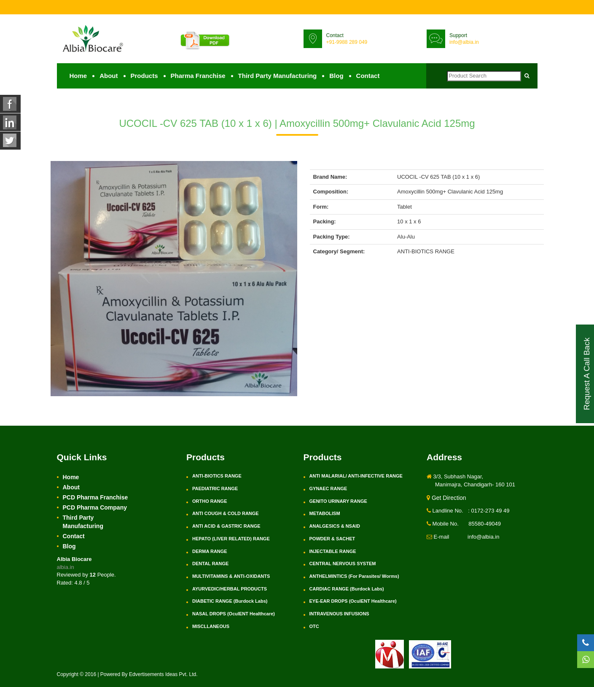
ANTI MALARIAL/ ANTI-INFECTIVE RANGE (356, 476)
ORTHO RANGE (209, 501)
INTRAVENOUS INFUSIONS (339, 614)
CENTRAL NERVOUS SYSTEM (342, 563)
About (108, 76)
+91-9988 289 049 (347, 42)
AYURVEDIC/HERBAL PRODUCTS (229, 589)
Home (78, 76)
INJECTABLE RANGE (332, 551)
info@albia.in (464, 42)
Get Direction (446, 498)
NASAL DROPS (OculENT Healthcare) (233, 614)
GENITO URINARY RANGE (338, 501)
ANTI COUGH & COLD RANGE (225, 513)
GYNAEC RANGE (328, 488)
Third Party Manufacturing (277, 76)
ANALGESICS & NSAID (334, 526)
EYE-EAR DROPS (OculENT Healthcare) (353, 601)
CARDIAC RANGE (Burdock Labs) (346, 589)
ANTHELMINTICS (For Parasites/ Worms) (354, 576)
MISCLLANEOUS (210, 626)
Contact (368, 76)
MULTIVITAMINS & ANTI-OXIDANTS (231, 576)
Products (144, 76)
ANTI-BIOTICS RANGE (217, 476)
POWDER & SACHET (332, 539)
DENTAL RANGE (210, 563)
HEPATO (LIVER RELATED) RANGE (231, 539)
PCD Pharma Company (95, 508)
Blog (336, 76)
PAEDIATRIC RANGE (215, 488)
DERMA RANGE (209, 551)
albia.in (65, 567)
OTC (314, 626)
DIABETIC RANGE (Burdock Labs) (229, 601)
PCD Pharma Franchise (95, 497)
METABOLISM (324, 513)
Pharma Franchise (198, 76)
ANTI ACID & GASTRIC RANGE (226, 526)
